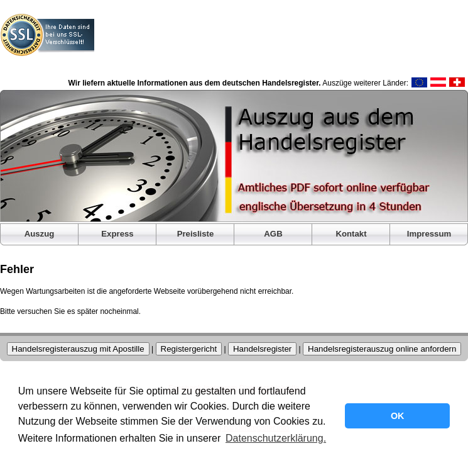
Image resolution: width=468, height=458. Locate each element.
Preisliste (195, 233)
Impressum (429, 233)
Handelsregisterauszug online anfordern (382, 349)
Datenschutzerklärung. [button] (276, 438)
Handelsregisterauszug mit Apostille (78, 349)
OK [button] (398, 416)
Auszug (39, 233)
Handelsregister (262, 349)
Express (117, 233)
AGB (273, 233)
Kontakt (350, 233)
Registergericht (189, 349)
